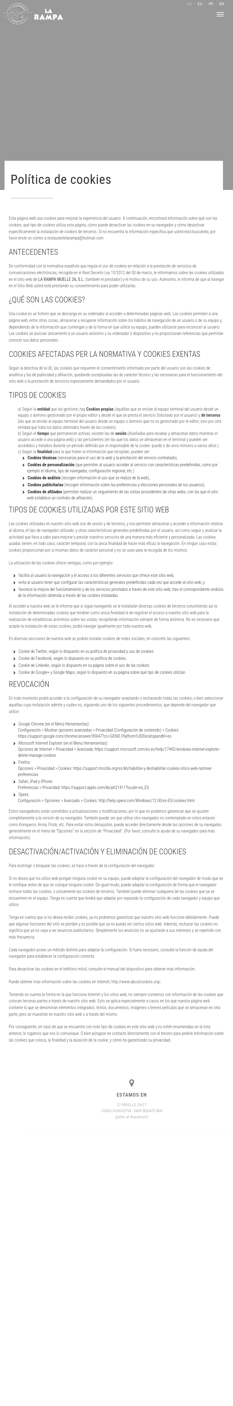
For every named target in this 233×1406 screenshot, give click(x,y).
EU (200, 4)
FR (211, 4)
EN (221, 4)
